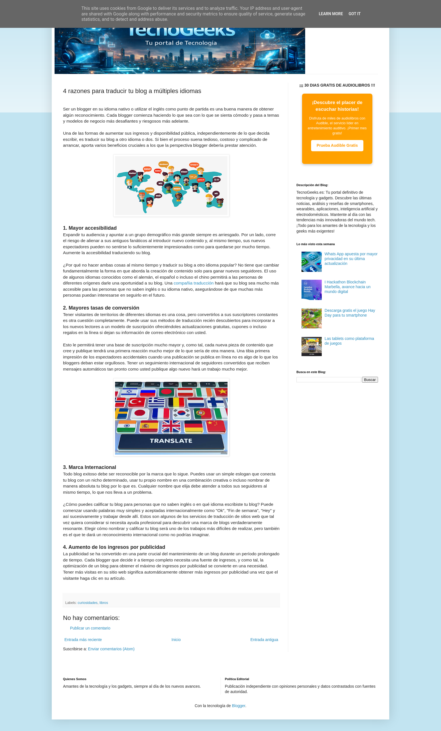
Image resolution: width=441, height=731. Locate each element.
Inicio (176, 639)
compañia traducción (194, 283)
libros (104, 603)
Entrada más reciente (83, 639)
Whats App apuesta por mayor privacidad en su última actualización (351, 259)
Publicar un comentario (90, 628)
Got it (354, 14)
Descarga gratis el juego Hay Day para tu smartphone (350, 312)
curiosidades (88, 603)
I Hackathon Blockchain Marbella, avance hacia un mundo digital (347, 287)
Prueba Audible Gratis (337, 145)
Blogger (238, 705)
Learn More (331, 14)
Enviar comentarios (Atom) (111, 649)
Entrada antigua (264, 639)
